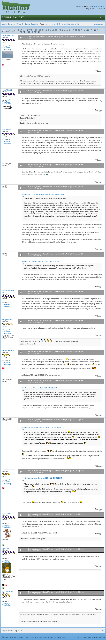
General (20, 24)
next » (102, 24)
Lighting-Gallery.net (8, 24)
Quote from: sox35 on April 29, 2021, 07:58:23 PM (39, 388)
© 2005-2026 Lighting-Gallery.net (13, 637)
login (95, 6)
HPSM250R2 (6, 130)
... (20, 631)
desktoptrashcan (8, 351)
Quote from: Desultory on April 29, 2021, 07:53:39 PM (40, 261)
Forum (6, 17)
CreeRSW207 (7, 90)
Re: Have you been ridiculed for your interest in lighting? (47, 91)
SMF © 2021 (38, 637)
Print (102, 631)
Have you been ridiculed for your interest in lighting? (62, 24)
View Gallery (6, 49)
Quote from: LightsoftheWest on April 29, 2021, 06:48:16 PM (43, 194)
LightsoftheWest (7, 36)
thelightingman (7, 320)
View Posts (6, 48)
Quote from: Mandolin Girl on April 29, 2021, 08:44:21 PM (42, 478)
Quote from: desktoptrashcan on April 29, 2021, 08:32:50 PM (43, 427)
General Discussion (31, 24)
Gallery (18, 17)
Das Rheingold (7, 591)
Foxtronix (5, 548)
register (101, 6)
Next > (10, 631)
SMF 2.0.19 (29, 637)
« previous (96, 24)
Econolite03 (6, 513)
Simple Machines (48, 637)
